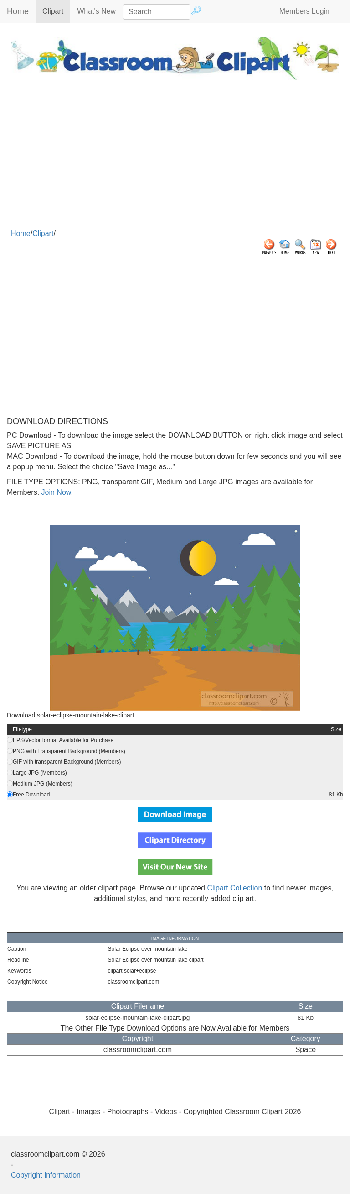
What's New (96, 11)
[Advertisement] (175, 157)
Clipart (56, 10)
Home (18, 11)
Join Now (55, 492)
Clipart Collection (234, 888)
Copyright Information (46, 1175)
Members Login (304, 11)
